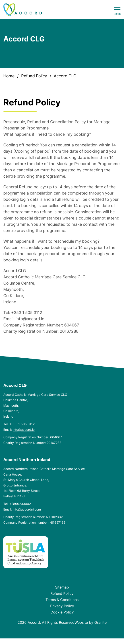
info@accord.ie (24, 429)
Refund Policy (34, 76)
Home (8, 76)
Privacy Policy (62, 606)
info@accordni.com (27, 509)
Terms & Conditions (62, 599)
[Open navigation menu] (117, 10)
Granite (100, 622)
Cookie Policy (62, 612)
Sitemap (62, 587)
